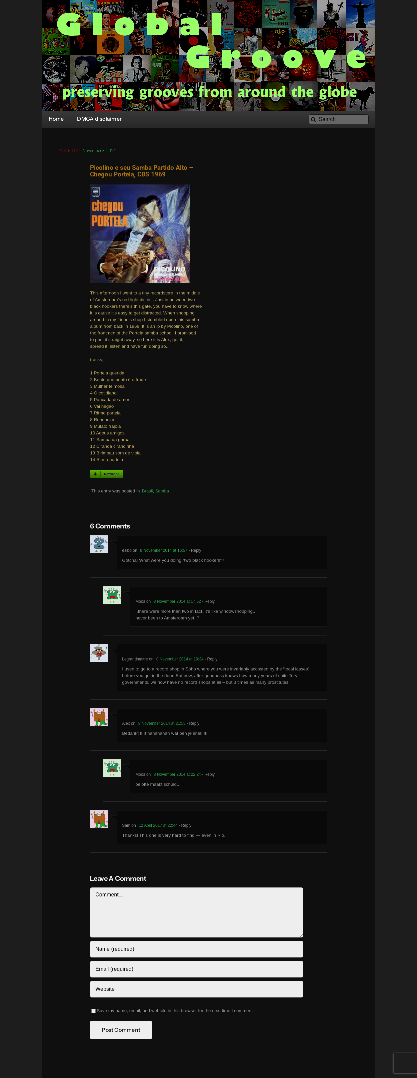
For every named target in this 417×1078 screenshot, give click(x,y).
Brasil (147, 492)
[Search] (339, 119)
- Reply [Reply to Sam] (184, 826)
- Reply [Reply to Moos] (208, 602)
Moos (140, 602)
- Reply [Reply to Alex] (192, 724)
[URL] (196, 990)
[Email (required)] (196, 970)
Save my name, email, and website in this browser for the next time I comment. (175, 1011)
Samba (162, 492)
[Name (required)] (196, 950)
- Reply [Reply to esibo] (194, 551)
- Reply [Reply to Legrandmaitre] (210, 660)
